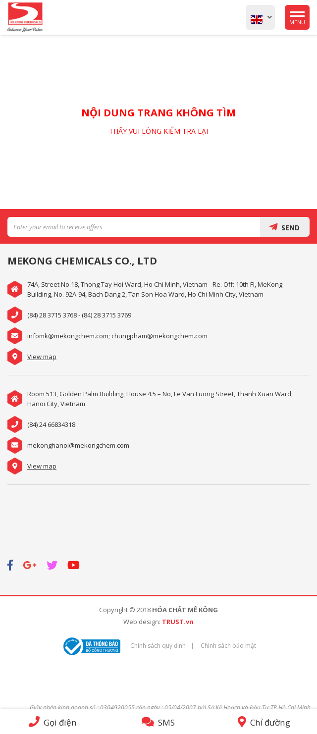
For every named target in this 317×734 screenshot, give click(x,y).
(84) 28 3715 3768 (52, 315)
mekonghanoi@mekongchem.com (78, 445)
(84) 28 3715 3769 (106, 315)
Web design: (141, 621)
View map (41, 356)
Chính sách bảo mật (228, 645)
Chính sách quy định (158, 645)
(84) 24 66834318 (51, 424)
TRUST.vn (178, 621)
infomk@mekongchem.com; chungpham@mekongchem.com (117, 335)
